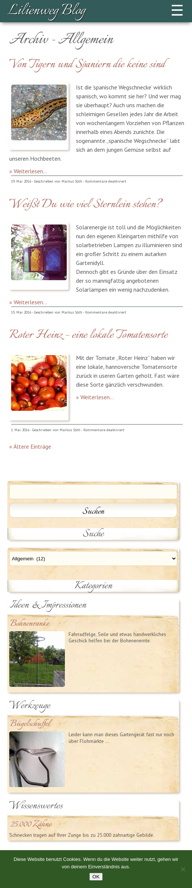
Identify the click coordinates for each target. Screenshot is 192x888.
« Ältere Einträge (30, 446)
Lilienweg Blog (46, 11)
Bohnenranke (29, 624)
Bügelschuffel (30, 724)
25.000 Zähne (30, 824)
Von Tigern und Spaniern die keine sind (87, 64)
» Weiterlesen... (28, 171)
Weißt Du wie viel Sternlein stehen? (85, 204)
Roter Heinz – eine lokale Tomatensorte (88, 335)
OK (95, 876)
